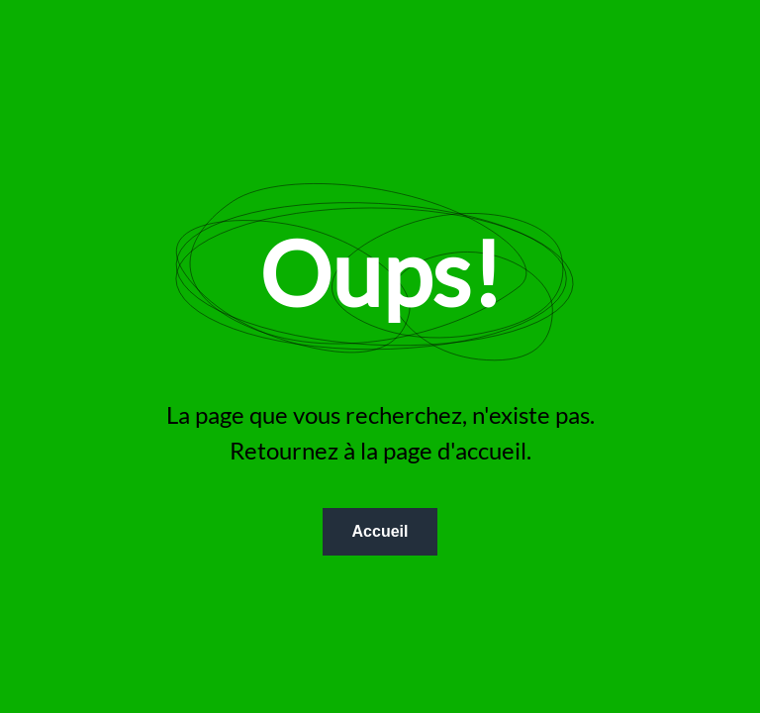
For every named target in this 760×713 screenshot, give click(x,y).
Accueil (380, 531)
